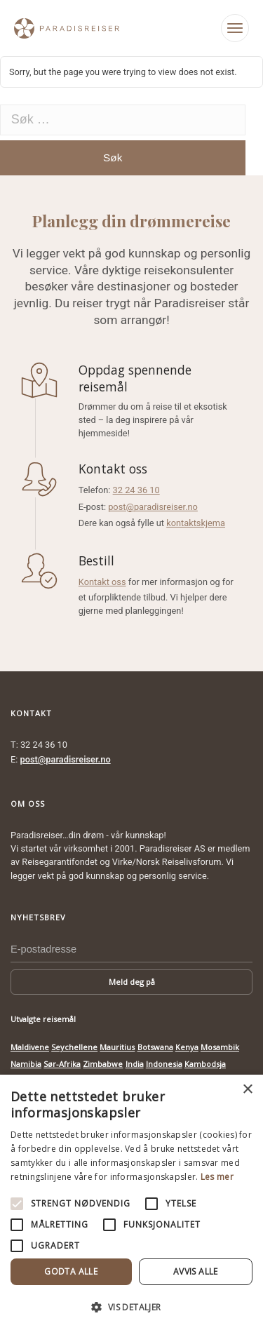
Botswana (155, 1047)
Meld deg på (132, 981)
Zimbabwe (103, 1064)
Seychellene (74, 1047)
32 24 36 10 (136, 490)
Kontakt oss (102, 582)
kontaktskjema (195, 523)
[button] (131, 1307)
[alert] (131, 1202)
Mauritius (117, 1047)
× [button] (247, 1089)
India (135, 1064)
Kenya (186, 1047)
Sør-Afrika (62, 1064)
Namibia (26, 1064)
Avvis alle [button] (195, 1271)
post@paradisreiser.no (153, 507)
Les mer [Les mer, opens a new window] (217, 1177)
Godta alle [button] (70, 1271)
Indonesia (164, 1064)
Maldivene (30, 1047)
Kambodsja (205, 1064)
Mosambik (220, 1047)
